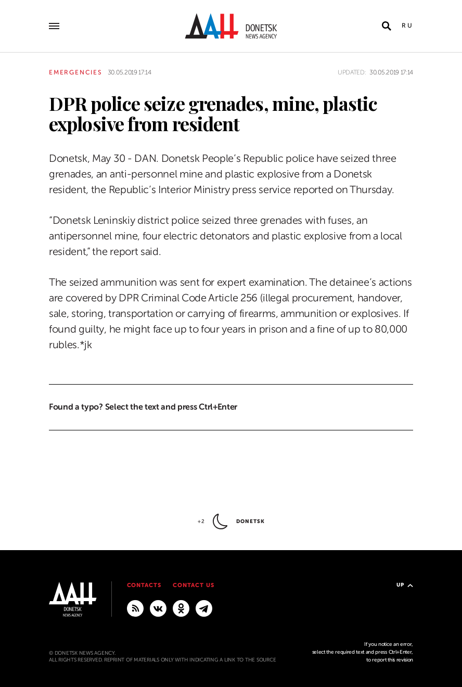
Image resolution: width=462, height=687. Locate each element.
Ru (407, 25)
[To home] (231, 26)
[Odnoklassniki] (181, 608)
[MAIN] (204, 608)
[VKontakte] (158, 608)
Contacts (144, 585)
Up (404, 585)
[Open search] (386, 26)
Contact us (193, 585)
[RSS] (135, 608)
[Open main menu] (54, 26)
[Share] (30, 128)
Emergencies (75, 72)
